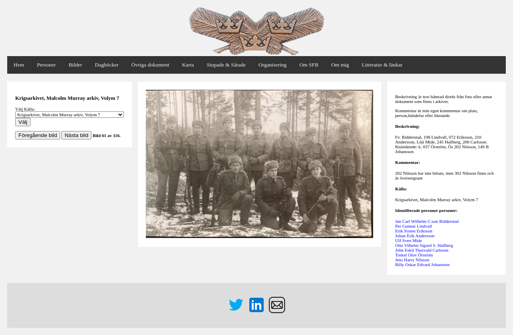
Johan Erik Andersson (414, 235)
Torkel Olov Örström (414, 254)
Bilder (75, 65)
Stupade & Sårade (226, 65)
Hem (19, 65)
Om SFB (308, 65)
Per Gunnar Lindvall (413, 226)
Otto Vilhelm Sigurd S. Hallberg (424, 245)
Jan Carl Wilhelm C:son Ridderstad (426, 221)
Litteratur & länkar (382, 65)
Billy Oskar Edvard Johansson (422, 264)
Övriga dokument (150, 65)
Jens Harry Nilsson (412, 259)
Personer (46, 65)
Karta (188, 65)
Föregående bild (37, 135)
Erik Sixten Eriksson (413, 230)
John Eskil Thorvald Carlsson (421, 250)
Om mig (340, 65)
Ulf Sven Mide (408, 240)
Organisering (273, 65)
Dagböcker (107, 65)
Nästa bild (76, 135)
